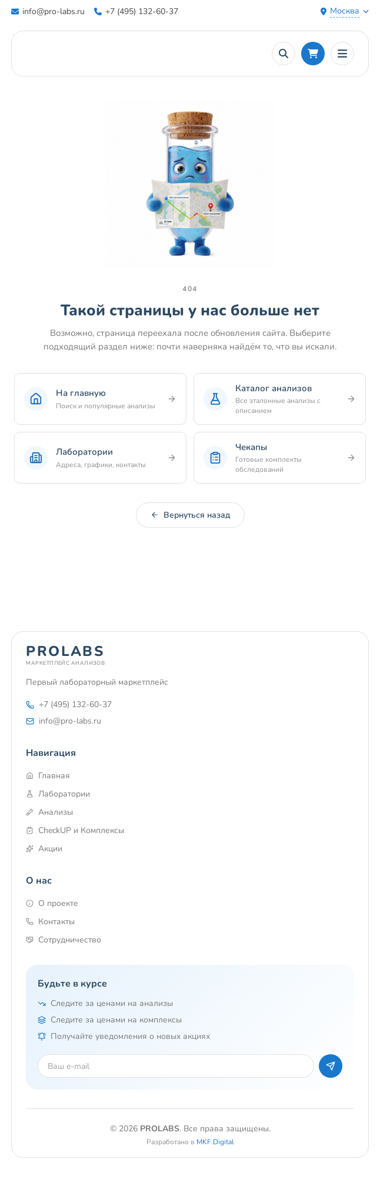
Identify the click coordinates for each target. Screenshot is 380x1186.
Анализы (49, 812)
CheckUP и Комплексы (75, 830)
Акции (44, 848)
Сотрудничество (63, 939)
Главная (48, 775)
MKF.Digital (215, 1142)
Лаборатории (58, 793)
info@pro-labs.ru (48, 11)
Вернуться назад (190, 515)
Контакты (50, 921)
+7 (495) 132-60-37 (136, 11)
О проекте (52, 903)
